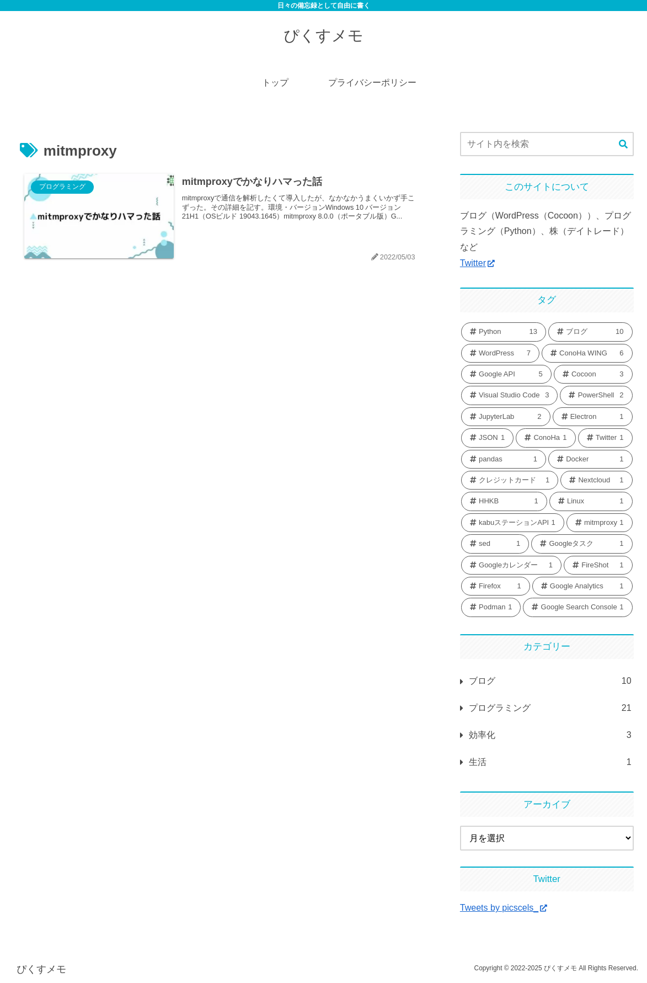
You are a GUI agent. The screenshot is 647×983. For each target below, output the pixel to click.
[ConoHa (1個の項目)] (545, 437)
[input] (547, 144)
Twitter (477, 263)
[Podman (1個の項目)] (491, 607)
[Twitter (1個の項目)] (605, 437)
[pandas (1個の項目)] (503, 459)
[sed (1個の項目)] (495, 543)
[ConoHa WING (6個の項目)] (587, 353)
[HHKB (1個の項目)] (504, 501)
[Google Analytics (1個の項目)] (582, 586)
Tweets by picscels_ (503, 907)
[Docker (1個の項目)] (590, 459)
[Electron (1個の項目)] (593, 416)
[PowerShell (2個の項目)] (596, 395)
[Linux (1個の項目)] (591, 501)
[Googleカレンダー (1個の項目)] (511, 565)
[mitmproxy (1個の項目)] (599, 522)
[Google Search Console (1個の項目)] (577, 607)
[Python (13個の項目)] (503, 331)
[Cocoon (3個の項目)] (593, 374)
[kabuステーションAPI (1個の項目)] (512, 522)
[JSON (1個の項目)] (487, 437)
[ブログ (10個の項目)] (590, 331)
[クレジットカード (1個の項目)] (509, 480)
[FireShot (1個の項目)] (598, 565)
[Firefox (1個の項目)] (495, 586)
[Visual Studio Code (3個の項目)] (509, 395)
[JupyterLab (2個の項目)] (505, 416)
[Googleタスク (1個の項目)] (581, 543)
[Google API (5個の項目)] (506, 374)
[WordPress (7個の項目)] (500, 353)
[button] (623, 145)
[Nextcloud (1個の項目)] (596, 480)
